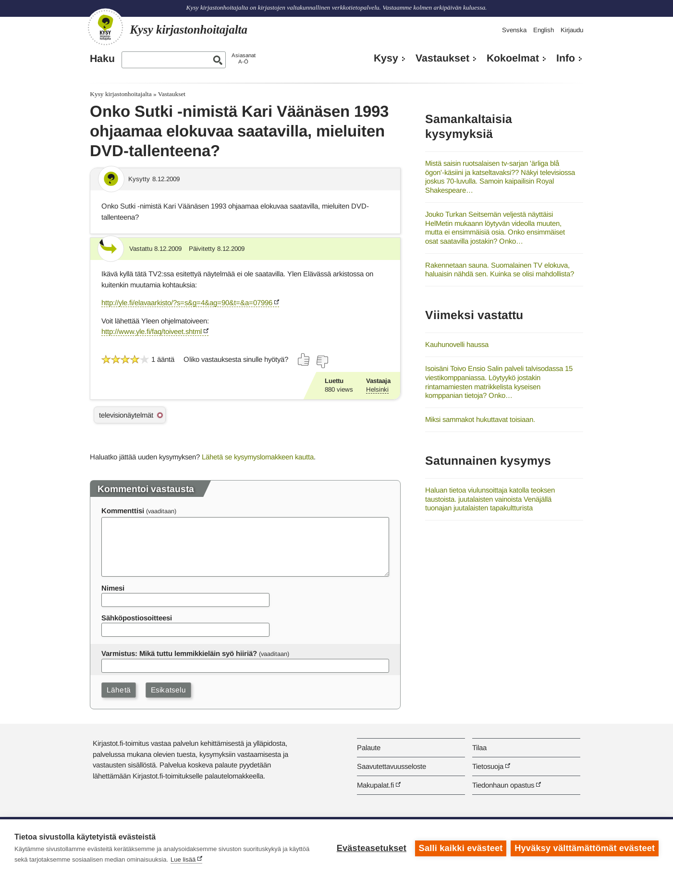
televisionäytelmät (126, 415)
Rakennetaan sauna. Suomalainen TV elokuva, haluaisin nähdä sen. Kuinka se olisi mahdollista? (499, 269)
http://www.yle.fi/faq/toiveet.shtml (151, 331)
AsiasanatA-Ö (244, 58)
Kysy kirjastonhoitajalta (120, 94)
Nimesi (112, 588)
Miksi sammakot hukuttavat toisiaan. (480, 419)
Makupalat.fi (375, 785)
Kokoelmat (513, 58)
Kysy (386, 58)
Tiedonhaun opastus (503, 785)
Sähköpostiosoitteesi (136, 618)
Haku (102, 58)
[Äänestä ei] (322, 362)
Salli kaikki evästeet (460, 848)
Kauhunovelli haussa (457, 344)
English (543, 30)
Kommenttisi (122, 510)
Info (565, 58)
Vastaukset (442, 58)
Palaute (368, 747)
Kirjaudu (572, 30)
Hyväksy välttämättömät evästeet (584, 848)
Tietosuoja (487, 766)
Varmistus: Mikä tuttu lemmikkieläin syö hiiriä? (179, 653)
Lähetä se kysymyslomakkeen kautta (258, 457)
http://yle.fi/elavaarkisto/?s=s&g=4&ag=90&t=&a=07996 (186, 302)
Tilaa (479, 747)
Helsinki (377, 389)
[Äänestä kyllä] (304, 359)
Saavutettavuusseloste (391, 766)
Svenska (514, 30)
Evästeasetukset (371, 848)
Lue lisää (183, 859)
